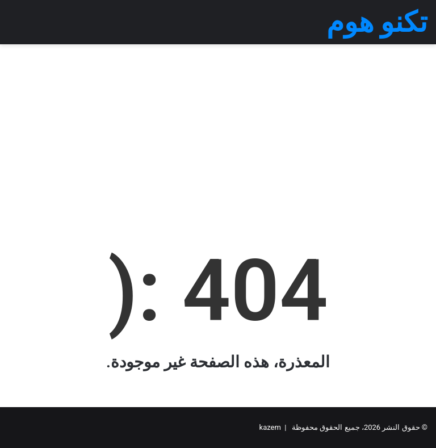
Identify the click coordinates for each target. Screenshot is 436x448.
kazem (270, 427)
